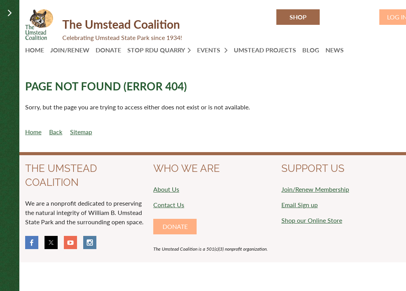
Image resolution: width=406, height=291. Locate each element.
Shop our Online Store (311, 220)
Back (55, 131)
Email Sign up (299, 204)
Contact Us (168, 204)
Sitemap (81, 131)
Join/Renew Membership (315, 189)
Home (33, 131)
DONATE (175, 226)
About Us (166, 189)
